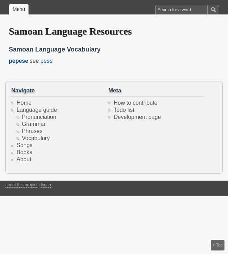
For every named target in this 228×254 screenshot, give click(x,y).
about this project (21, 184)
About (24, 159)
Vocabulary (36, 138)
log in (46, 184)
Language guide (37, 110)
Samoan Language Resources (70, 31)
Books (24, 152)
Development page (137, 117)
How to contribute (136, 103)
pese (46, 61)
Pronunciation (39, 117)
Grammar (34, 124)
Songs (24, 145)
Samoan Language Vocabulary (55, 49)
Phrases (32, 131)
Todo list (124, 110)
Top (219, 245)
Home (24, 103)
